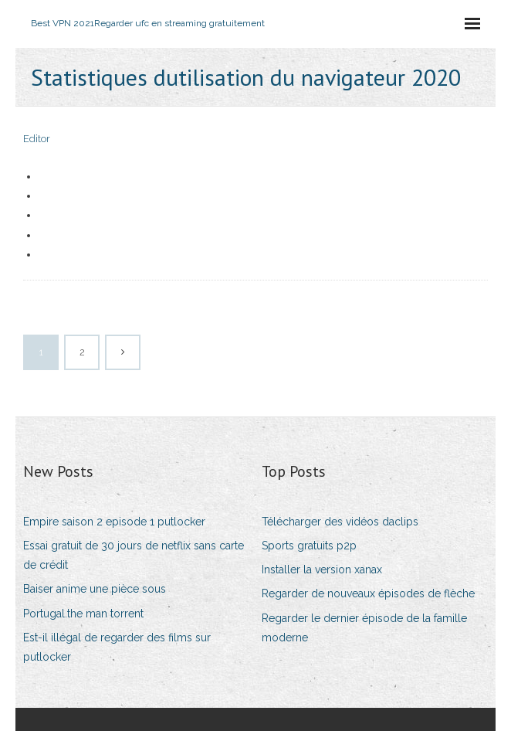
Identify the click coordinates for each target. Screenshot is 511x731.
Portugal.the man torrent (83, 613)
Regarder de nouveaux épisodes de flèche (368, 593)
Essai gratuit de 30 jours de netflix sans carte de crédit (133, 555)
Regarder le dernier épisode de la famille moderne (364, 628)
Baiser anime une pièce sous (94, 589)
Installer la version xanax (322, 569)
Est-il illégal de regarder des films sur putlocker (117, 647)
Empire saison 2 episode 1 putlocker (114, 521)
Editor (36, 138)
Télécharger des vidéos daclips (340, 521)
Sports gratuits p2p (309, 545)
